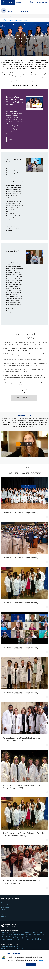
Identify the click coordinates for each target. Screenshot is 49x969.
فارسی (19, 939)
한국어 (8, 937)
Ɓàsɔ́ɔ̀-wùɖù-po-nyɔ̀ (19, 934)
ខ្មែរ (32, 939)
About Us (3, 916)
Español (3, 932)
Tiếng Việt (9, 934)
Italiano (3, 934)
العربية (22, 937)
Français (20, 932)
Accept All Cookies (31, 966)
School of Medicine (18, 11)
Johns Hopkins (13, 9)
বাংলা (43, 934)
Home (2, 16)
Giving (3, 909)
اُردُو (14, 939)
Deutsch (28, 937)
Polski (33, 937)
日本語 (3, 937)
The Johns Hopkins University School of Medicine (15, 16)
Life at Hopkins (5, 907)
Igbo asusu (29, 934)
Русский (33, 932)
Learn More (11, 139)
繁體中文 (14, 932)
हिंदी (23, 939)
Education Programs (6, 905)
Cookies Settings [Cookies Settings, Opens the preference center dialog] (20, 966)
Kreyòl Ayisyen (15, 937)
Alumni (28, 16)
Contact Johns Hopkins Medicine (10, 946)
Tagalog (27, 932)
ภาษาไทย (9, 939)
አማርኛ (8, 932)
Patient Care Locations (19, 949)
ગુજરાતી (3, 939)
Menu (18, 2)
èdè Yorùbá (37, 934)
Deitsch (28, 939)
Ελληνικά (39, 936)
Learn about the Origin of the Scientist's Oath (21, 398)
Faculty (3, 912)
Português (40, 932)
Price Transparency (6, 949)
